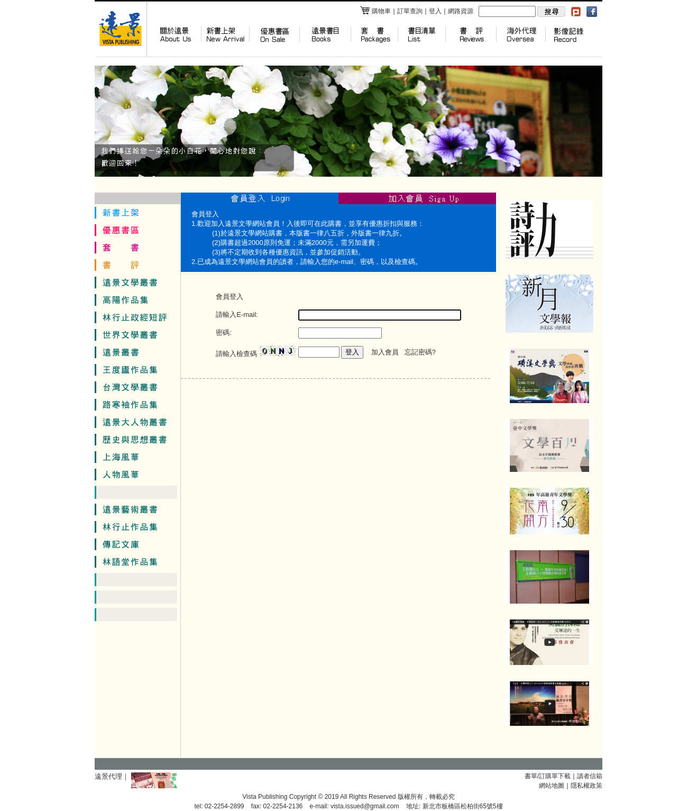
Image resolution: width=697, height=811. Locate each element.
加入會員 (385, 352)
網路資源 (460, 11)
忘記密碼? (420, 352)
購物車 (375, 11)
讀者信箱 (589, 776)
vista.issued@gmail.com (365, 806)
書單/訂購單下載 (548, 776)
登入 (435, 11)
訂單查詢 (410, 11)
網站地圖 (551, 785)
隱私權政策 (586, 785)
